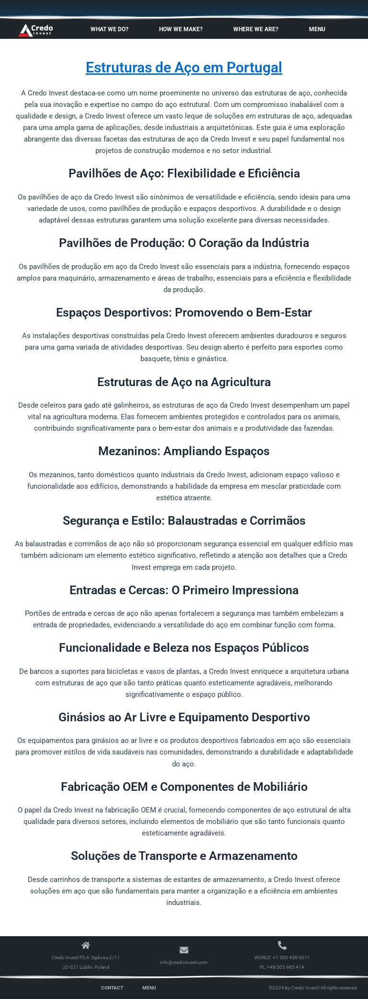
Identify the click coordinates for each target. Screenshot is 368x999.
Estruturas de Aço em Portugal (184, 67)
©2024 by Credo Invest (293, 987)
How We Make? (183, 29)
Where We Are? (258, 29)
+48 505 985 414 (285, 967)
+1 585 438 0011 (291, 957)
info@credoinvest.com (183, 962)
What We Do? (112, 29)
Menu (319, 29)
